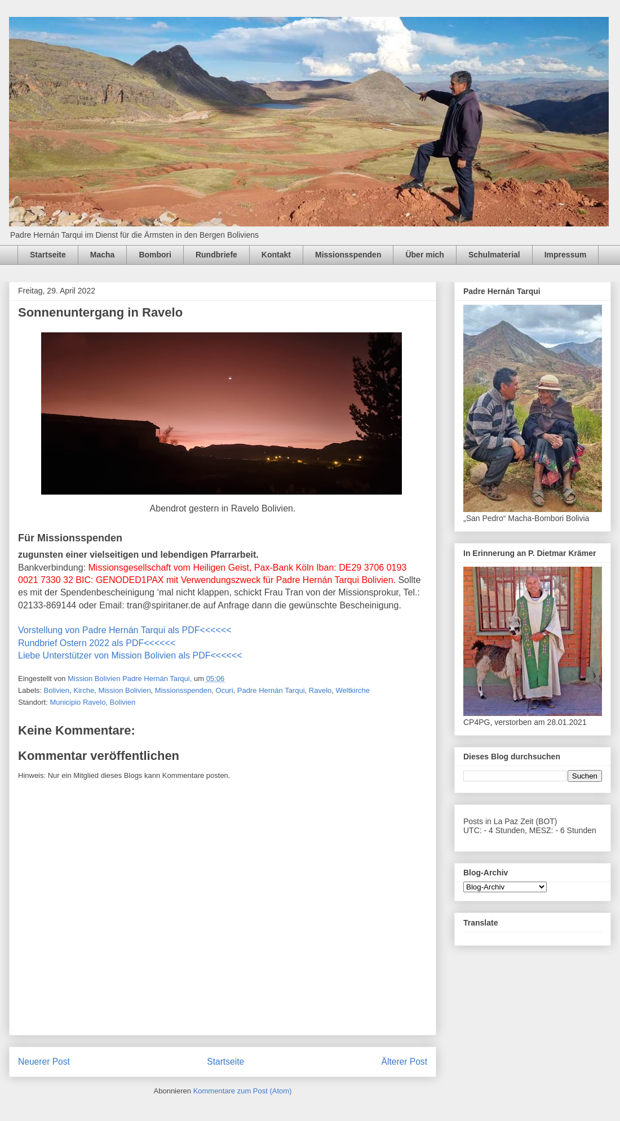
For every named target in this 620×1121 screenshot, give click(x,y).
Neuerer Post (44, 1061)
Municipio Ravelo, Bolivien (92, 702)
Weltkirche (353, 690)
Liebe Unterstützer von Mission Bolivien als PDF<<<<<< (130, 655)
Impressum (565, 254)
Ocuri (224, 690)
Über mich (424, 254)
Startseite (48, 254)
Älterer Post (404, 1061)
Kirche (83, 690)
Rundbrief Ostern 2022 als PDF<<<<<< (96, 643)
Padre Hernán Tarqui (271, 690)
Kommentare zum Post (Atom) (242, 1091)
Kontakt (276, 254)
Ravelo (320, 690)
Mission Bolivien (124, 690)
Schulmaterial (494, 254)
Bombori (155, 254)
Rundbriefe (216, 254)
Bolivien (57, 690)
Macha (102, 254)
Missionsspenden (348, 254)
